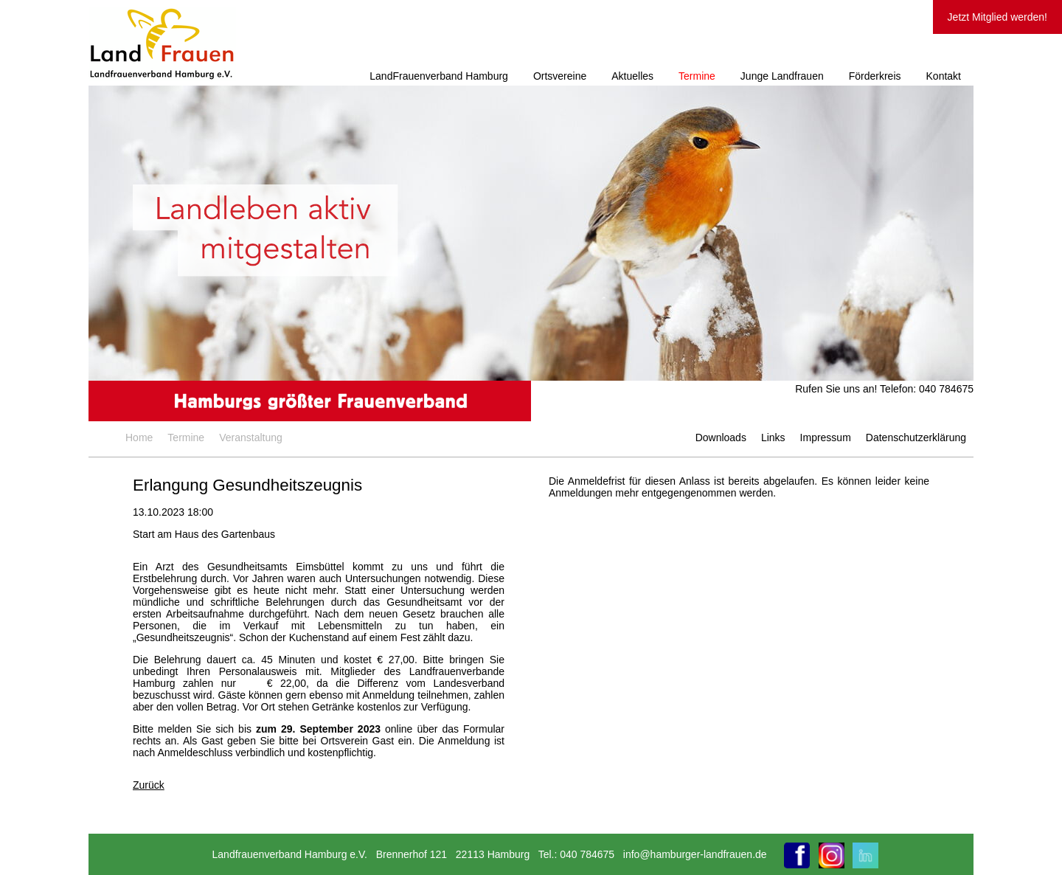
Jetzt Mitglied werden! (997, 17)
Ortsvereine (559, 76)
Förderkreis (875, 76)
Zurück (148, 785)
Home (139, 437)
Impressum (825, 437)
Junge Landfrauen (782, 76)
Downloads (720, 437)
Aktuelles (632, 76)
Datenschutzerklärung (916, 437)
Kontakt (943, 76)
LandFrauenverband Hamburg (438, 76)
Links (773, 437)
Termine (696, 76)
